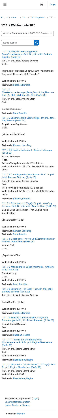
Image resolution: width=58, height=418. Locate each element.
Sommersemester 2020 (15, 17)
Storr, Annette (20, 113)
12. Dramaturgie (24, 17)
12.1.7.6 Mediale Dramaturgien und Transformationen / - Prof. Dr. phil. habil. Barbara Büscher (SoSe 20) (27, 54)
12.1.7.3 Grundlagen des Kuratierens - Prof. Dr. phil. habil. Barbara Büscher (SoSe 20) (28, 176)
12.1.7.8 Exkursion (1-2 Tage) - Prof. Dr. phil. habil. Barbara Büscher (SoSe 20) (27, 290)
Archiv (7, 17)
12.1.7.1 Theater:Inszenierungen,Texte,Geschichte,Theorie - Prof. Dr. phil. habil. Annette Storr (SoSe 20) (28, 92)
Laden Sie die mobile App (17, 405)
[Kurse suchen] (17, 43)
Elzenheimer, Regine (23, 359)
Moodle (21, 413)
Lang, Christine (20, 284)
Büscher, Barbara (21, 85)
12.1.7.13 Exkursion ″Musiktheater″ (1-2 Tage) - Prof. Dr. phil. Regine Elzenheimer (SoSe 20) (29, 366)
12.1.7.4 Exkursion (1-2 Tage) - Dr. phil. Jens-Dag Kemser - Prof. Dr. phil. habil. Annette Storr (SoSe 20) (29, 205)
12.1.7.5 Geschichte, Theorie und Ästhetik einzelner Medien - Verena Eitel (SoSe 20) (28, 240)
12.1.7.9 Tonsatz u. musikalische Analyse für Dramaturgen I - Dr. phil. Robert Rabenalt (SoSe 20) (28, 319)
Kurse (2, 17)
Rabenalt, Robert (21, 335)
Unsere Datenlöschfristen (17, 402)
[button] (42, 4)
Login (53, 4)
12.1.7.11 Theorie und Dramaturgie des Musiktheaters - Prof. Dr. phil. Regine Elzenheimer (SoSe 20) (27, 342)
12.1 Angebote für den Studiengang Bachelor (38, 17)
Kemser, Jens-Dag (22, 145)
